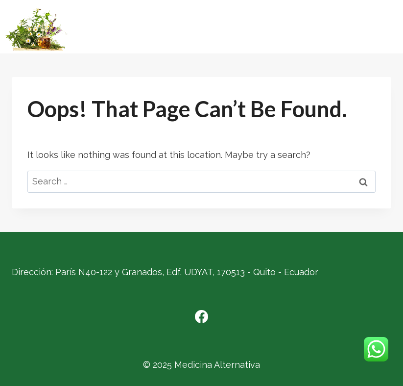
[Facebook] (202, 316)
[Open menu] (390, 30)
